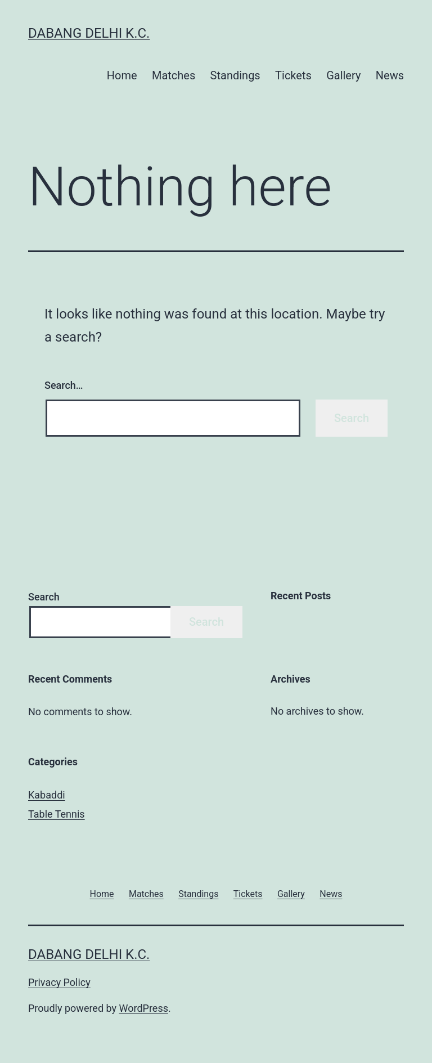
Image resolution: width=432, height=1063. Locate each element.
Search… (63, 385)
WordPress (143, 1008)
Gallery (343, 75)
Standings (235, 75)
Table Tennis (56, 814)
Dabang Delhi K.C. (89, 33)
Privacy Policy (59, 982)
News (390, 75)
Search (44, 597)
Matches (173, 75)
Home (122, 75)
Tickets (293, 75)
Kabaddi (46, 795)
